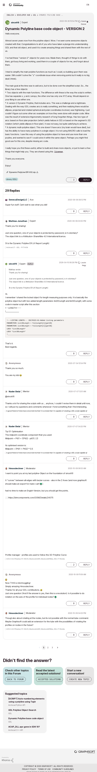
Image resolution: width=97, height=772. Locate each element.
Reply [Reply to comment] (86, 211)
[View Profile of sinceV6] (15, 22)
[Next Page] (57, 649)
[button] (68, 180)
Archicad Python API (16, 706)
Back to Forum (15, 681)
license (58, 152)
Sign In (93, 5)
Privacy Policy (29, 771)
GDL (10, 715)
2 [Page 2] (47, 649)
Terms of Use (44, 771)
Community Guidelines (63, 771)
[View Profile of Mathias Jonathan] (18, 221)
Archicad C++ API (15, 732)
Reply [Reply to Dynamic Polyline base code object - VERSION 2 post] (86, 180)
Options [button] (90, 15)
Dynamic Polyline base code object (26, 720)
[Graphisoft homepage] (84, 753)
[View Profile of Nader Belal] (14, 393)
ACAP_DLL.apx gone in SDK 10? (24, 728)
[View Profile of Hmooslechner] (16, 470)
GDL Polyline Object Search (22, 711)
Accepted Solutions (49, 681)
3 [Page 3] (52, 649)
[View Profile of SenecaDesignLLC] (18, 199)
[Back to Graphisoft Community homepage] (16, 5)
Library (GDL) (11, 179)
